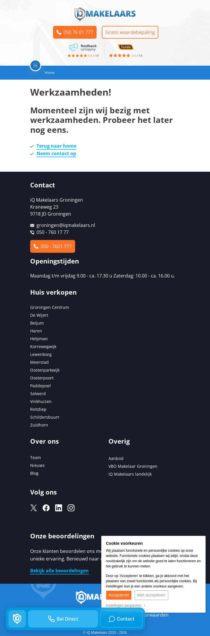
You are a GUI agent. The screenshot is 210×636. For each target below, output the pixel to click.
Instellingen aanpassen (126, 605)
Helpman (39, 338)
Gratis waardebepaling (130, 32)
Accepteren (118, 595)
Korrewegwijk (43, 346)
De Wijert (39, 315)
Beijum (37, 323)
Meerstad (39, 362)
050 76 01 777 (75, 32)
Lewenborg (41, 354)
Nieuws (37, 465)
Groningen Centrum (49, 307)
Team (35, 457)
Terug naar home (56, 146)
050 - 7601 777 (53, 246)
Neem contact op (56, 153)
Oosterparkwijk (44, 370)
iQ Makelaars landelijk (130, 474)
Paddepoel (40, 385)
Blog (34, 473)
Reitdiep (38, 409)
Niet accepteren (151, 595)
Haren (36, 331)
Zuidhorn (39, 425)
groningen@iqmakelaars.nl (66, 225)
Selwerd (38, 393)
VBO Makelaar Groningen (133, 466)
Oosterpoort (42, 378)
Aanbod (116, 458)
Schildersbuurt (44, 417)
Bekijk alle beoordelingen (59, 570)
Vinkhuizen (41, 401)
